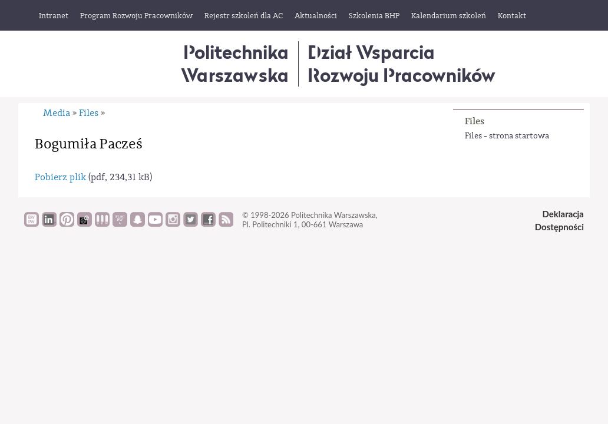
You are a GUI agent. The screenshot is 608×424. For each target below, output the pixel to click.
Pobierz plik (60, 177)
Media (56, 113)
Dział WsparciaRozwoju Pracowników (401, 63)
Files (474, 121)
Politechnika (235, 63)
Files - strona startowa (507, 136)
